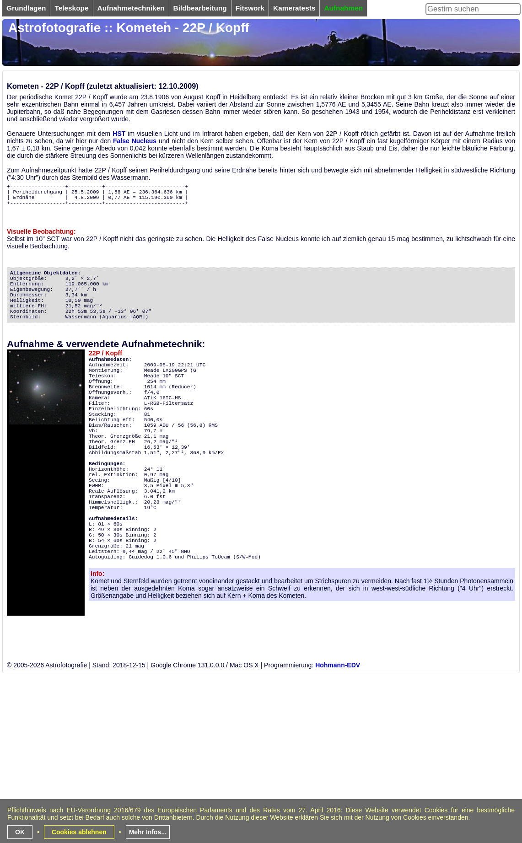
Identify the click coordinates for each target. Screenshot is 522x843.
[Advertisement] (235, 777)
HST (119, 133)
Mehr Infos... (148, 832)
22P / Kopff (105, 353)
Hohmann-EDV (337, 665)
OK (20, 832)
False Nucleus (134, 141)
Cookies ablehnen (79, 832)
